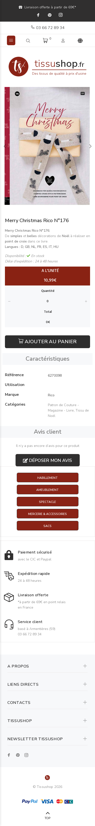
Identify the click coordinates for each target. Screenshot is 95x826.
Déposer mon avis (47, 460)
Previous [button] (4, 146)
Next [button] (90, 146)
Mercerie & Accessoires (47, 514)
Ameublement (47, 490)
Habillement (47, 478)
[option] (47, 146)
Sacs (47, 526)
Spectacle (47, 502)
